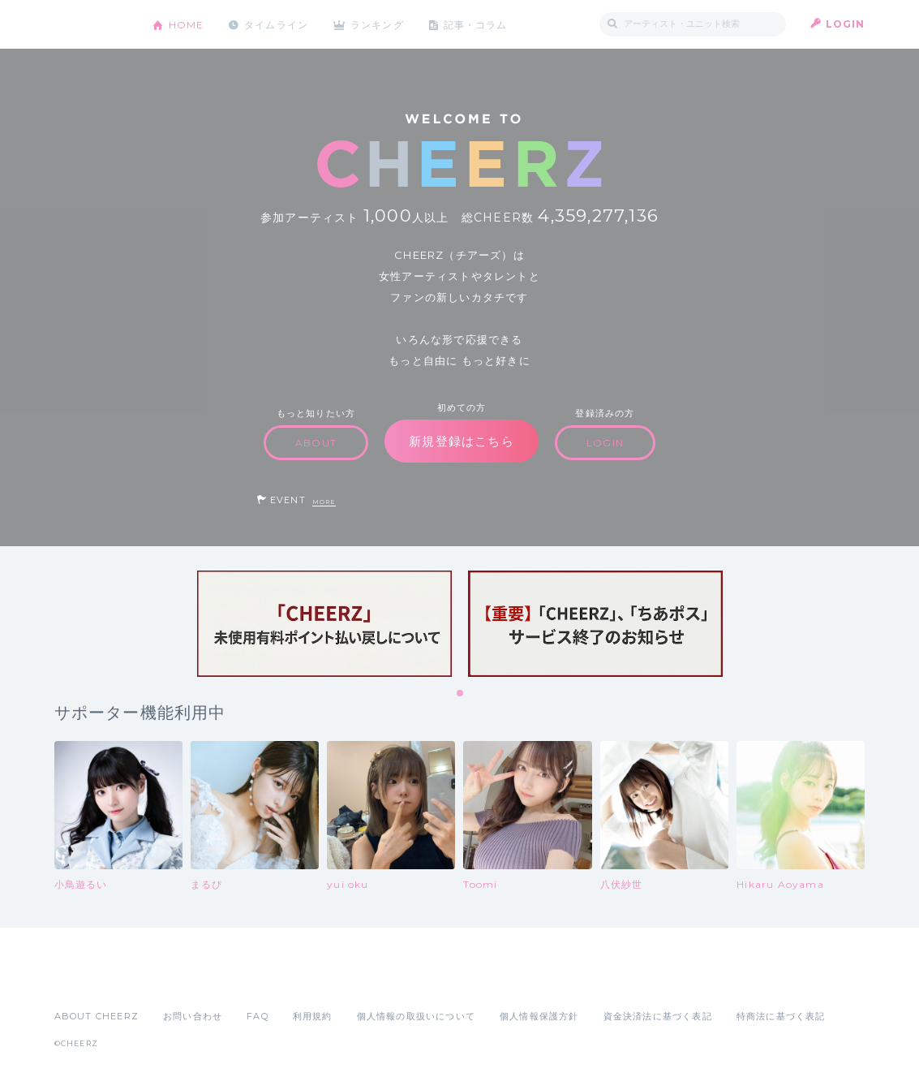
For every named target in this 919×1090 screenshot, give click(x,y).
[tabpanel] (324, 624)
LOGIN (845, 24)
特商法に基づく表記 (781, 1016)
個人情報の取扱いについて (416, 1016)
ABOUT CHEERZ (96, 1016)
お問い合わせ (192, 1016)
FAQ (257, 1016)
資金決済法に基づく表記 (657, 1016)
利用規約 (313, 1016)
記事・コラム (477, 24)
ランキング (379, 24)
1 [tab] (461, 694)
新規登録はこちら (461, 441)
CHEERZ (91, 25)
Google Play (177, 980)
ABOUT (316, 443)
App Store (91, 980)
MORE (324, 502)
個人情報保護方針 (539, 1016)
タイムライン (277, 24)
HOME (186, 24)
